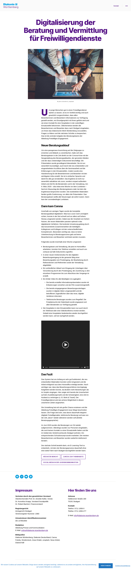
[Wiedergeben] (43, 367)
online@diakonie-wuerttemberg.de (34, 530)
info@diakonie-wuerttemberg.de (86, 515)
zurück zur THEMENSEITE (73, 456)
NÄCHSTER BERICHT (50, 456)
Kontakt (116, 6)
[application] (65, 345)
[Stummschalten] (85, 367)
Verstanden (106, 565)
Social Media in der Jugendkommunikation (60, 462)
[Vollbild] (87, 367)
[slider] (64, 367)
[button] (65, 344)
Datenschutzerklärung (122, 566)
